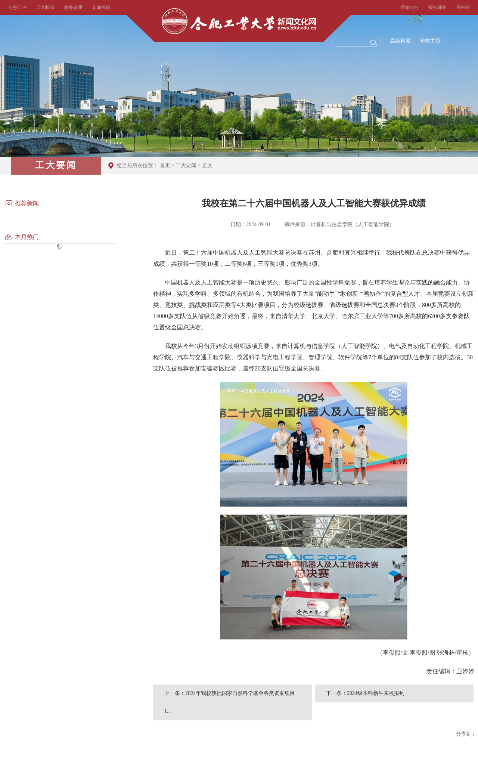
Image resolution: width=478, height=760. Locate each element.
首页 (165, 165)
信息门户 (17, 7)
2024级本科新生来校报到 (375, 693)
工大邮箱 (45, 7)
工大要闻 (186, 165)
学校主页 (430, 41)
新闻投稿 (101, 7)
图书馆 (463, 7)
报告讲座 (437, 7)
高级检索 (400, 41)
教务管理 (73, 7)
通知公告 (409, 7)
